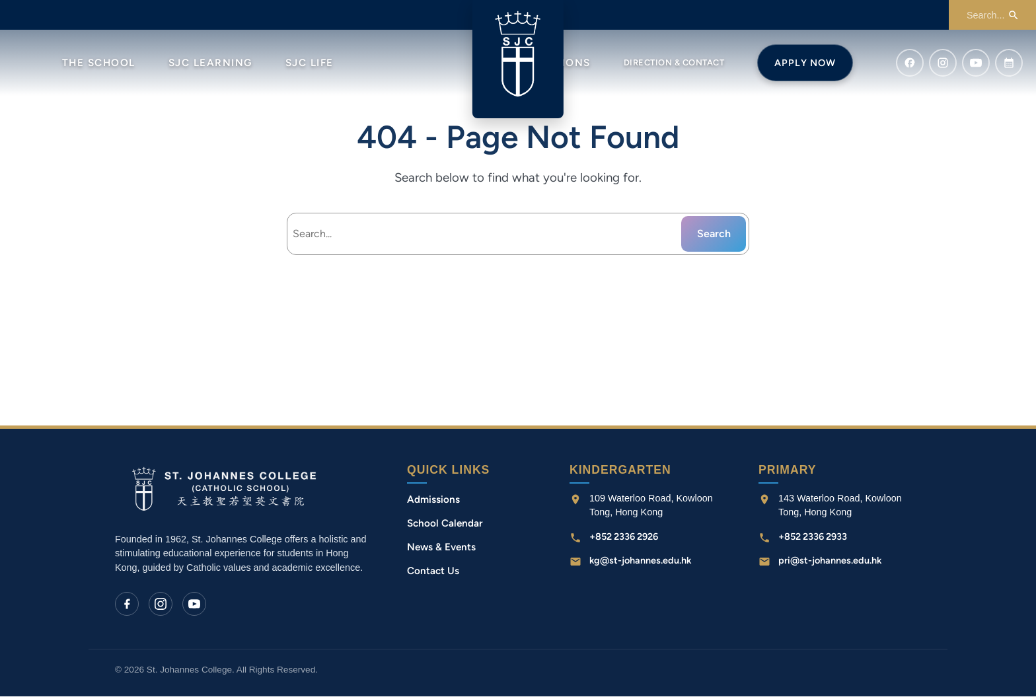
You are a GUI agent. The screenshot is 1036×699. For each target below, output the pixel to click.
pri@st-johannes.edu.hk (829, 563)
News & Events (441, 550)
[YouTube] (194, 606)
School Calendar (445, 526)
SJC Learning (210, 63)
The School (98, 63)
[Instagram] (160, 606)
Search (714, 235)
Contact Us (433, 573)
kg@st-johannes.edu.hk (640, 563)
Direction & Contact (674, 62)
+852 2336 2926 (623, 539)
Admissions (433, 501)
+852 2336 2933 (812, 539)
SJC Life (309, 63)
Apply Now (805, 63)
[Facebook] (127, 606)
